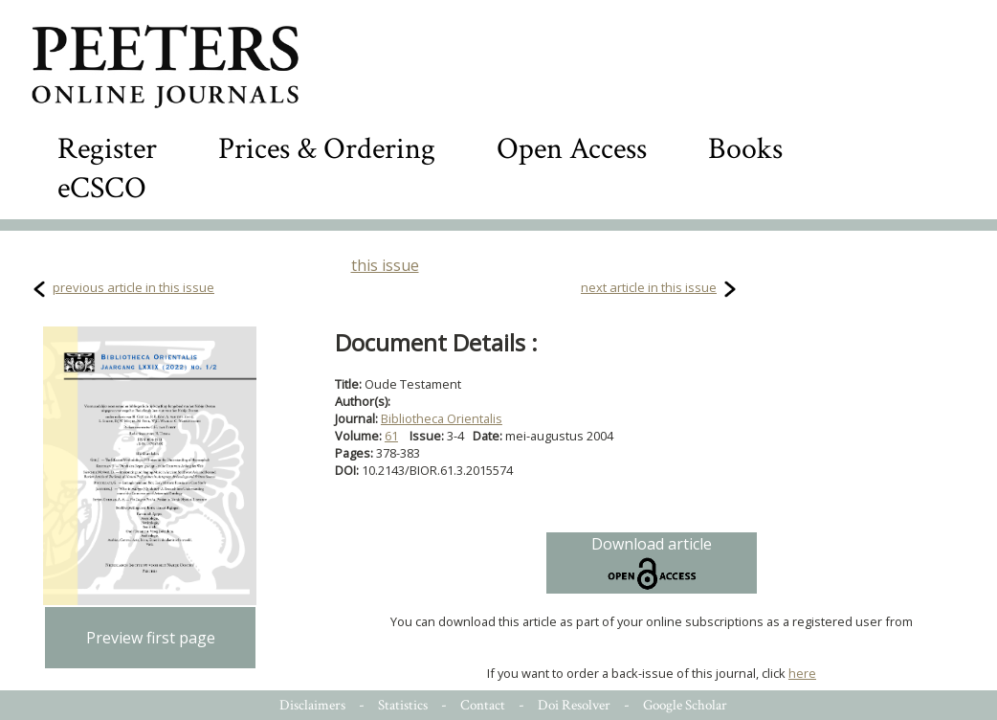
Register (107, 149)
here (802, 673)
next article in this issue (649, 287)
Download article (651, 563)
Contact (482, 705)
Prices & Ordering (326, 149)
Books (745, 149)
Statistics (403, 705)
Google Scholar (685, 705)
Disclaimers (312, 705)
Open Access (572, 149)
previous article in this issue (133, 287)
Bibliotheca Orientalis (441, 418)
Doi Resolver (574, 705)
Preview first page (150, 637)
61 (391, 435)
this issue (385, 265)
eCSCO (101, 188)
